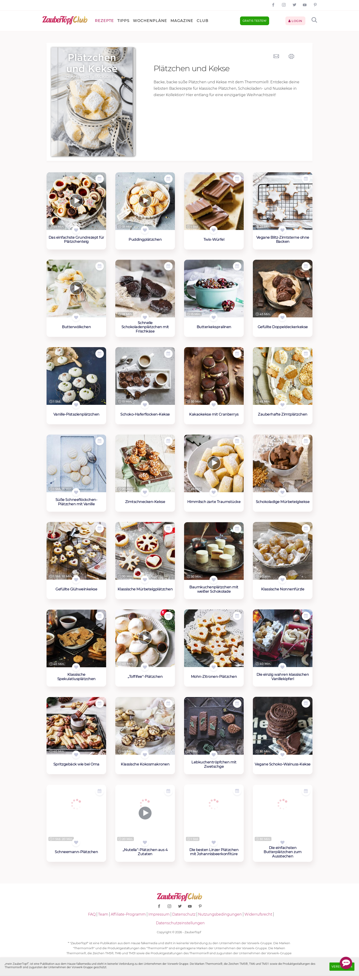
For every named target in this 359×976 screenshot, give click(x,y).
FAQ (92, 914)
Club (202, 21)
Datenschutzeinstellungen (180, 923)
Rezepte (104, 21)
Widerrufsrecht (258, 914)
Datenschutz (184, 914)
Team (103, 914)
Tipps (123, 21)
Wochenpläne (150, 21)
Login (295, 21)
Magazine (182, 21)
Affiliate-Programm (128, 914)
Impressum (159, 914)
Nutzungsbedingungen (220, 914)
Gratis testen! (255, 20)
